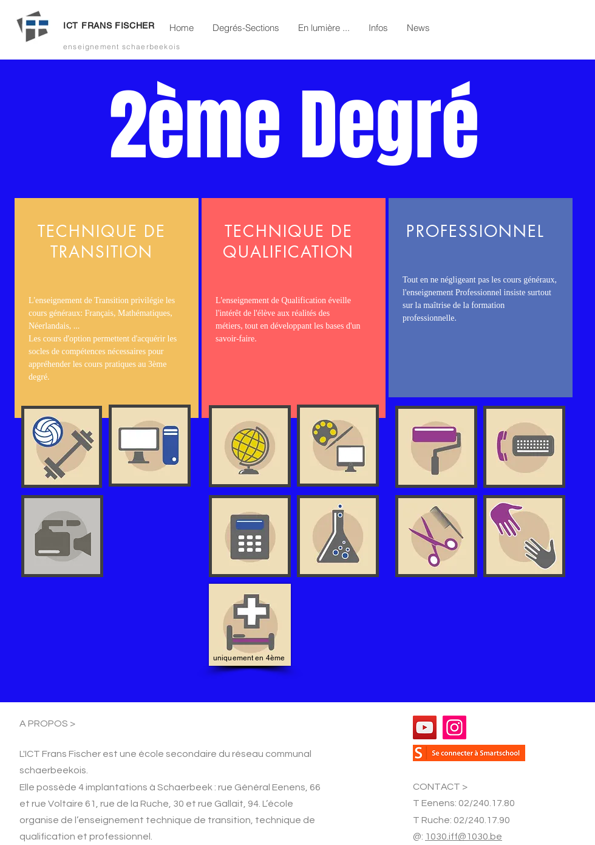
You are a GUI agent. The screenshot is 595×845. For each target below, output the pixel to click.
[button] (245, 28)
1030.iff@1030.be (463, 836)
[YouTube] (425, 727)
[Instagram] (454, 727)
